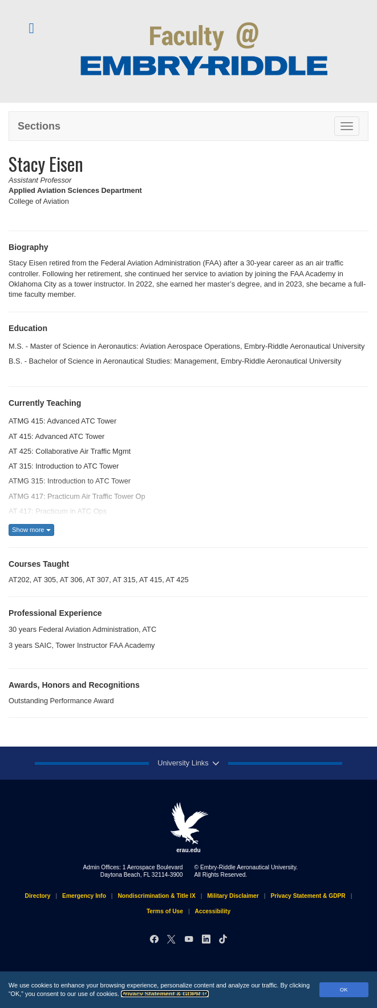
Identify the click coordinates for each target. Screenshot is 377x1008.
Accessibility (213, 911)
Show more (31, 529)
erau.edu (189, 827)
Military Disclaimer (232, 896)
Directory (38, 896)
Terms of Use (165, 911)
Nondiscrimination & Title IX (156, 896)
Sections (39, 126)
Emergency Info (84, 896)
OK (344, 989)
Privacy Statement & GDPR (165, 993)
